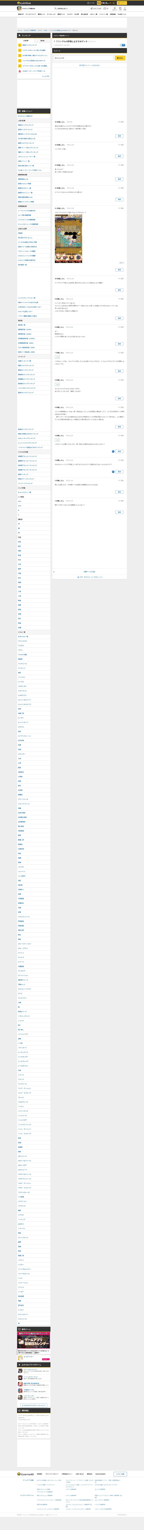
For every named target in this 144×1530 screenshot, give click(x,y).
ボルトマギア (22, 1165)
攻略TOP (21, 14)
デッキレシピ (51, 14)
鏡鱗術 (20, 795)
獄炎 (19, 853)
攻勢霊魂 (21, 831)
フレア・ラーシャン (24, 1088)
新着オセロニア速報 (24, 183)
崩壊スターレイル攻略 (43, 1489)
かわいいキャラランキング (26, 438)
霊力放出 (21, 1305)
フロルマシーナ (23, 1102)
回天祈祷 (21, 740)
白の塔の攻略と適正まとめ (26, 138)
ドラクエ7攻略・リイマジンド (46, 1485)
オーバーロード (23, 722)
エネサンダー (22, 686)
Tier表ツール (122, 14)
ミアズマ (21, 1215)
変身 (19, 1138)
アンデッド (21, 668)
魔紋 (19, 1210)
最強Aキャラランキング (25, 392)
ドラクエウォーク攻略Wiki (45, 1492)
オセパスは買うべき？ (25, 311)
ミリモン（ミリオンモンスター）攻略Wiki (78, 1509)
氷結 (19, 1070)
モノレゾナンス (23, 1237)
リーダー (21, 1292)
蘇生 (19, 935)
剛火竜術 (21, 826)
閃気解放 (21, 921)
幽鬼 (19, 600)
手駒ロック (21, 984)
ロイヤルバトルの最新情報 (26, 220)
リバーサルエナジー (24, 1269)
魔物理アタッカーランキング (27, 461)
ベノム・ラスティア (24, 1133)
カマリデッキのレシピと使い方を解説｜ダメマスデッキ (36, 66)
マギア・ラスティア (24, 1188)
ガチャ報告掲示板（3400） (27, 347)
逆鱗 (19, 808)
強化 (19, 542)
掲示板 (42, 40)
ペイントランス (23, 1111)
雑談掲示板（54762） (25, 329)
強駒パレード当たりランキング (28, 152)
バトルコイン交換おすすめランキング (30, 447)
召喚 (19, 907)
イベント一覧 (103, 14)
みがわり (21, 1224)
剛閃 (19, 835)
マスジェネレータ (24, 1192)
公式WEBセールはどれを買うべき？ (29, 307)
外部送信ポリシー (67, 1474)
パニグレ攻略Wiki (100, 1504)
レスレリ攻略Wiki (71, 1495)
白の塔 (77, 14)
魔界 (19, 569)
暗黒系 (20, 659)
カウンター (21, 754)
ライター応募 (120, 1474)
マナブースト (22, 1201)
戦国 (19, 582)
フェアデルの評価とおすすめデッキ (34, 60)
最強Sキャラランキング (25, 125)
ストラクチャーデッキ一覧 (26, 298)
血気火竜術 (21, 813)
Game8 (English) (100, 1474)
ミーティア (21, 1219)
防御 (19, 1142)
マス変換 (21, 1197)
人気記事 (25, 40)
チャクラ (21, 957)
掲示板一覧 (21, 325)
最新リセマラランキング (26, 143)
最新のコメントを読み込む (89, 65)
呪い (19, 1025)
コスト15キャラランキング (26, 388)
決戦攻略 (113, 14)
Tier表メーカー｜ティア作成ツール (34, 71)
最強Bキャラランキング (25, 429)
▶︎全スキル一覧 (23, 636)
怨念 (19, 731)
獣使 (19, 555)
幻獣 (19, 573)
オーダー (21, 718)
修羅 (19, 605)
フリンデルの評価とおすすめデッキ (71, 41)
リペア (20, 1278)
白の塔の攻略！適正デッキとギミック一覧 (36, 55)
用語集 (20, 233)
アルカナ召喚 (22, 654)
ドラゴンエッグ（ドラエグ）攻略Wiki (48, 1509)
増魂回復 (21, 926)
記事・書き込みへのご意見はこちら (90, 577)
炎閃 (19, 709)
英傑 (19, 614)
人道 (19, 596)
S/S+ (19, 501)
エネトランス (22, 691)
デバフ (20, 993)
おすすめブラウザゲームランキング (34, 1405)
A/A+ (19, 506)
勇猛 (19, 623)
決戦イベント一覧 (24, 161)
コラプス (21, 867)
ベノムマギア (22, 1120)
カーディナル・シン (24, 736)
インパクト (21, 677)
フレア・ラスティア (24, 1093)
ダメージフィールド (24, 944)
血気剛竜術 (21, 822)
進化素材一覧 (22, 265)
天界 (19, 564)
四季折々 (21, 889)
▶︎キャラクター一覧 (24, 492)
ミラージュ (21, 1228)
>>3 (57, 357)
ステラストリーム (24, 917)
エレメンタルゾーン (24, 700)
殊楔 (19, 894)
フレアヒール (22, 1084)
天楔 (19, 1002)
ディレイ (21, 953)
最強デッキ (61, 14)
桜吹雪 (20, 885)
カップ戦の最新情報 (24, 215)
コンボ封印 (21, 876)
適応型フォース (23, 980)
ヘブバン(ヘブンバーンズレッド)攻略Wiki (49, 1500)
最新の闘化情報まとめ (25, 197)
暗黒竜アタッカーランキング (27, 470)
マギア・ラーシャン (24, 1183)
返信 (119, 136)
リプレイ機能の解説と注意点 (27, 316)
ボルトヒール (22, 1156)
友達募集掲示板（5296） (26, 343)
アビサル (21, 645)
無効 (19, 1233)
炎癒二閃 (21, 713)
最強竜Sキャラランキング (26, 383)
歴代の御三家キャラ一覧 (26, 166)
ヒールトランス (23, 1052)
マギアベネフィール (24, 1174)
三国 (19, 591)
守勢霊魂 (21, 898)
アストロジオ (22, 641)
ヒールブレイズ (23, 1061)
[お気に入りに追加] (96, 8)
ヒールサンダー (23, 1057)
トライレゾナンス (24, 1016)
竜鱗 (19, 1301)
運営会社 (89, 1474)
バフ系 (20, 1043)
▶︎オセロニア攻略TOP (25, 116)
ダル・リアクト (23, 948)
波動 (19, 1039)
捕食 (19, 1152)
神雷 (19, 912)
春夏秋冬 (21, 903)
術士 (19, 578)
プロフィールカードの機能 (26, 251)
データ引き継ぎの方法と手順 (27, 242)
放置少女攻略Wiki (42, 1504)
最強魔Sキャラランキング (26, 379)
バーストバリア (23, 1034)
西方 (19, 618)
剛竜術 (20, 844)
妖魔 (19, 627)
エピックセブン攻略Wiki (102, 1500)
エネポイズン (22, 695)
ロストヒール (22, 1319)
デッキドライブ (31, 14)
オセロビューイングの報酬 (26, 256)
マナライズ (21, 1206)
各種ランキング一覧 (24, 361)
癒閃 (19, 1242)
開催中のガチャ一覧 (24, 188)
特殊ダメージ (22, 1011)
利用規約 (39, 1474)
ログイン (122, 3)
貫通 (19, 781)
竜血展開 (21, 1296)
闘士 (19, 546)
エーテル (21, 682)
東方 (19, 560)
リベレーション (23, 1283)
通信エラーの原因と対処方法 (27, 247)
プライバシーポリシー (52, 1474)
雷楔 (19, 1246)
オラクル (21, 727)
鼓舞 (19, 862)
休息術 (20, 790)
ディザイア (21, 971)
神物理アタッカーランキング (27, 456)
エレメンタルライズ (24, 704)
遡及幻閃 (21, 930)
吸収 (19, 785)
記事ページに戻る (89, 572)
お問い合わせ (80, 1474)
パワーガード (22, 1048)
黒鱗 (19, 858)
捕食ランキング (23, 474)
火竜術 (20, 776)
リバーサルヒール (24, 1274)
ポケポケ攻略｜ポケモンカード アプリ (106, 1485)
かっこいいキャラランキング (27, 443)
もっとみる (45, 76)
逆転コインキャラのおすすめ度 (28, 302)
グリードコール (23, 799)
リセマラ (70, 14)
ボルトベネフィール (24, 1161)
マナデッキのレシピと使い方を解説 (34, 50)
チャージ (21, 962)
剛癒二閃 (21, 840)
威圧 (19, 673)
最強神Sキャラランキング (26, 374)
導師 (19, 551)
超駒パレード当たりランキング (28, 147)
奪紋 (19, 939)
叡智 (19, 609)
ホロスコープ (22, 1170)
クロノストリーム (24, 804)
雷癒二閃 (21, 1255)
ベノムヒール (22, 1115)
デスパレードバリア (24, 989)
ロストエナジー (23, 1314)
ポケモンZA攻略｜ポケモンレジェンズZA (49, 1480)
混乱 (19, 880)
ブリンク (21, 1079)
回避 (19, 745)
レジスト (21, 1310)
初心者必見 (84, 14)
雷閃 (19, 1251)
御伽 (19, 587)
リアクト (21, 1260)
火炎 (19, 758)
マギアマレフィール (24, 1179)
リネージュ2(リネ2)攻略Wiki (103, 1509)
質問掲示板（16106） (25, 334)
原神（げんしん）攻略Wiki (45, 1495)
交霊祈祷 (21, 849)
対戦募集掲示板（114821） (27, 338)
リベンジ (21, 1287)
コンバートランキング (25, 483)
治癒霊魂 (21, 966)
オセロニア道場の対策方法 (26, 260)
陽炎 (19, 767)
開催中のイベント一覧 (25, 193)
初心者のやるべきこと (25, 238)
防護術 (20, 1147)
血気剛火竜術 (22, 817)
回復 (19, 749)
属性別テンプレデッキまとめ (27, 134)
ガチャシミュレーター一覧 (26, 156)
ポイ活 (90, 3)
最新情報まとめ (23, 179)
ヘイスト (21, 1106)
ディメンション (23, 975)
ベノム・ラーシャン (24, 1129)
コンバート (21, 871)
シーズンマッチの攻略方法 (26, 211)
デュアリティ (22, 998)
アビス (20, 650)
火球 (19, 763)
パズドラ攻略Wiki (71, 1489)
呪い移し (21, 1030)
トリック (21, 1020)
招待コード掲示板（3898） (27, 352)
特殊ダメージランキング (26, 479)
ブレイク (21, 1097)
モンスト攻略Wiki (100, 1489)
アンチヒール (22, 663)
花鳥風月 (21, 772)
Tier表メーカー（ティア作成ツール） (30, 170)
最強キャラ (41, 14)
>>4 (57, 384)
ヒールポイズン (23, 1066)
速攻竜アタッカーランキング (27, 465)
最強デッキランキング (30, 45)
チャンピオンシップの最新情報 (28, 224)
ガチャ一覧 (93, 14)
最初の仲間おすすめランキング (28, 434)
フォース (21, 1075)
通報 (122, 122)
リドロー (21, 1264)
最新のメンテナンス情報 (26, 202)
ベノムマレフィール (24, 1124)
